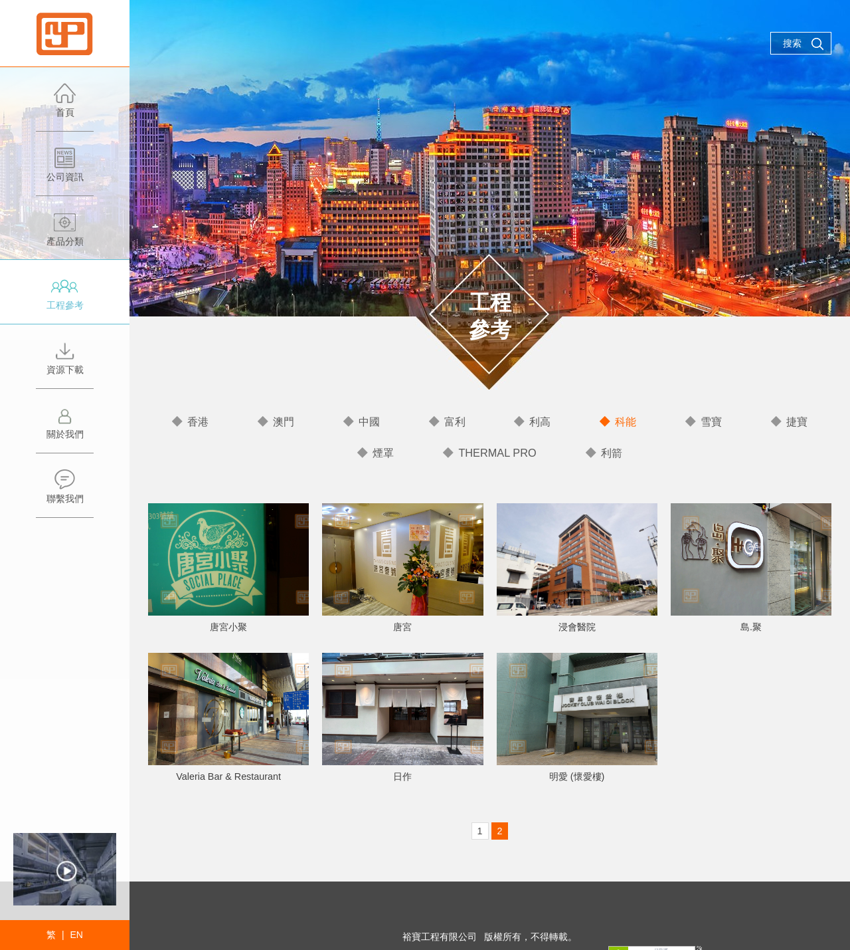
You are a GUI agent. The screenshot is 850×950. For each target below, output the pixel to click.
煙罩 (384, 451)
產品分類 (65, 236)
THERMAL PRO (498, 451)
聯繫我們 (65, 493)
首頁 (65, 107)
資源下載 (65, 364)
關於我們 (65, 428)
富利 (455, 421)
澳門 (283, 421)
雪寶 (711, 421)
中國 (369, 421)
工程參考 (64, 299)
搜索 (803, 44)
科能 (625, 421)
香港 (198, 421)
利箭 (610, 451)
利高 (540, 421)
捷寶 (797, 421)
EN (76, 934)
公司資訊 (65, 171)
